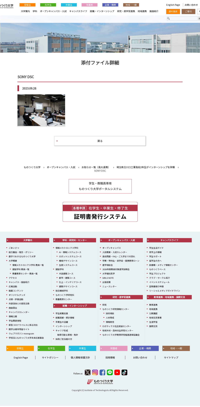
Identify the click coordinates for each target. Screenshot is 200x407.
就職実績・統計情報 (65, 318)
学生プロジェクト (157, 274)
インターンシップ (64, 327)
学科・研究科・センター (74, 241)
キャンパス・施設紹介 (19, 283)
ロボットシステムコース (70, 257)
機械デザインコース (68, 261)
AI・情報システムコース (70, 253)
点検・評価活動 (16, 300)
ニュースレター (109, 287)
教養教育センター (64, 300)
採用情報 (110, 358)
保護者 (89, 4)
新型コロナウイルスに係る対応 (23, 326)
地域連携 (142, 11)
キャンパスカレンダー (19, 313)
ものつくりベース (157, 270)
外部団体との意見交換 (19, 304)
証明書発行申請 (156, 287)
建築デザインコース (68, 287)
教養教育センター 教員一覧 (25, 274)
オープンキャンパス (111, 248)
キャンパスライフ (78, 11)
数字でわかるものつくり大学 (22, 257)
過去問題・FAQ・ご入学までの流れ (118, 257)
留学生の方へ (155, 261)
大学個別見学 (108, 274)
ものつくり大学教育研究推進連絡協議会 (121, 335)
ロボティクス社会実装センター (116, 327)
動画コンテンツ (16, 291)
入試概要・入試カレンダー (114, 253)
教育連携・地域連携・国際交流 (169, 298)
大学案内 (25, 11)
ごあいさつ (14, 248)
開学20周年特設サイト (19, 330)
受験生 (27, 4)
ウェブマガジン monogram (21, 334)
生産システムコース (68, 266)
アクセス (13, 278)
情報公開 (13, 317)
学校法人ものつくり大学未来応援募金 (26, 338)
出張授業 (106, 283)
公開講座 (153, 314)
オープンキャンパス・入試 (53, 11)
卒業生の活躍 (62, 323)
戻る (100, 142)
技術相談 (110, 314)
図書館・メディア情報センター (163, 266)
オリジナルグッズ (17, 296)
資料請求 (173, 11)
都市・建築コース (67, 278)
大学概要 (13, 261)
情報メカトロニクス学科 (67, 248)
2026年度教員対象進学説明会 (116, 270)
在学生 (48, 4)
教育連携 (153, 305)
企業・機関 (110, 4)
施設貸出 (13, 308)
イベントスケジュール (159, 283)
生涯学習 (153, 323)
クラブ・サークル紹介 (159, 278)
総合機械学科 (62, 291)
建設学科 (60, 270)
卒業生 (69, 4)
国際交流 (153, 327)
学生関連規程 (15, 321)
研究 (104, 305)
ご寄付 (188, 11)
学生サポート (155, 257)
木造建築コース (66, 274)
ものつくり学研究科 (65, 296)
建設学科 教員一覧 (20, 270)
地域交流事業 (155, 318)
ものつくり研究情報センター (115, 310)
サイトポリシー (50, 358)
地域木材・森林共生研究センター (117, 331)
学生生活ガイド (156, 248)
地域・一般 (131, 4)
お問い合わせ (140, 358)
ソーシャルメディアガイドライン (164, 291)
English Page (173, 4)
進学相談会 (107, 266)
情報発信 (110, 323)
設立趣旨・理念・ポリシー (21, 253)
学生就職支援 (62, 314)
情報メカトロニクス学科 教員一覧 (28, 266)
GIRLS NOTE (108, 278)
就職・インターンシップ (102, 11)
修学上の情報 (155, 253)
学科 (35, 11)
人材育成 (110, 318)
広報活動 (13, 287)
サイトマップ (171, 358)
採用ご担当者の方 (64, 340)
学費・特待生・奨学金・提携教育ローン (120, 261)
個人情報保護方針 (80, 358)
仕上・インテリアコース (70, 283)
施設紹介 (154, 11)
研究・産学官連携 (126, 11)
